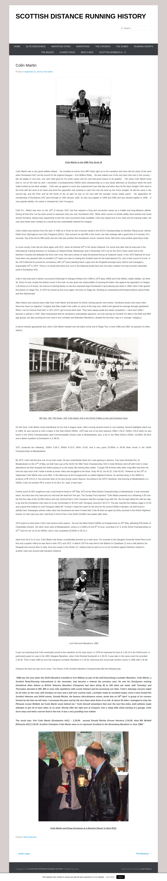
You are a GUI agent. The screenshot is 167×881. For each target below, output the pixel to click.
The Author (48, 72)
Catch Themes (145, 869)
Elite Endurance (36, 46)
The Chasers (102, 46)
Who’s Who (87, 52)
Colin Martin (26, 65)
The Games (122, 46)
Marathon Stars (61, 46)
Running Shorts (143, 46)
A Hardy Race (67, 52)
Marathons (83, 46)
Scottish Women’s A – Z (112, 52)
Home (17, 46)
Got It (120, 877)
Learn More (110, 877)
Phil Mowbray (143, 854)
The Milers (47, 52)
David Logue (23, 854)
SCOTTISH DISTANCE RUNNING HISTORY (81, 16)
